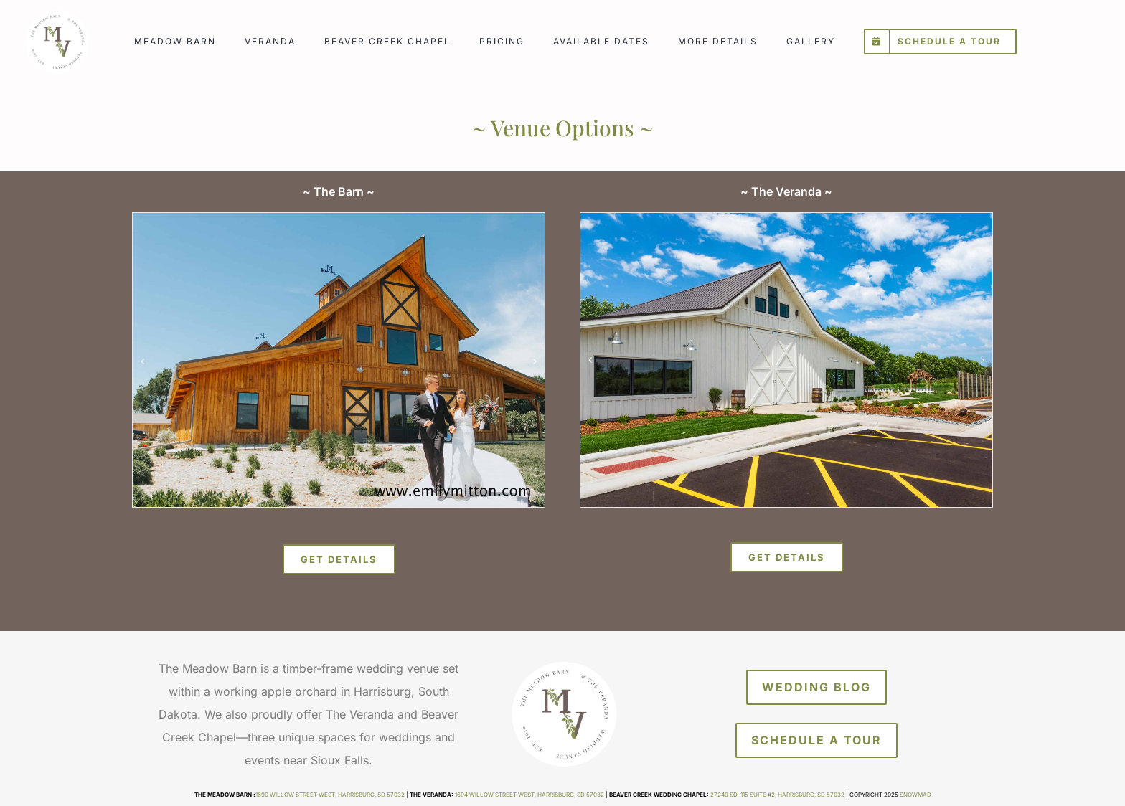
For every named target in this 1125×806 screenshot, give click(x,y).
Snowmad (915, 794)
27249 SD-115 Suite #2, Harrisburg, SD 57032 (777, 794)
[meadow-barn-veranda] (56, 13)
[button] (143, 361)
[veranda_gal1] (786, 360)
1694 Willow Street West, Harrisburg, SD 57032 (529, 794)
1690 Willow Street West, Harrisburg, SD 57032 (330, 794)
